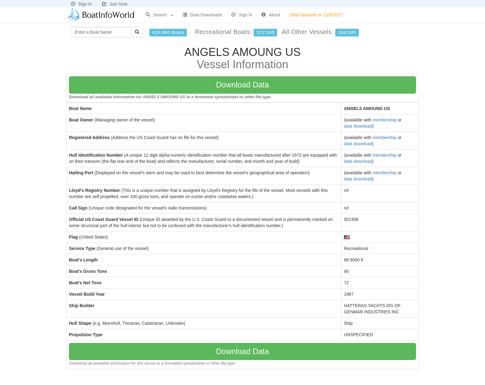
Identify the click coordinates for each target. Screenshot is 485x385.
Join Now (114, 4)
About (270, 14)
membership (385, 119)
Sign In (81, 4)
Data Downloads (202, 14)
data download (358, 126)
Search (160, 14)
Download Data (242, 84)
